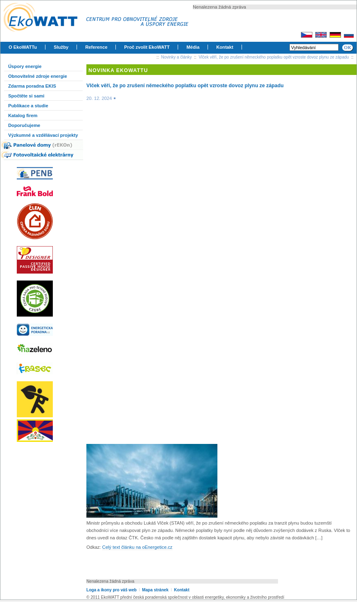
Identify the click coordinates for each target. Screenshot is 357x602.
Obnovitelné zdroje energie (37, 76)
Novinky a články (176, 57)
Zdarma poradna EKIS (32, 86)
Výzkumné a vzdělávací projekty (43, 135)
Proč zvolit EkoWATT (146, 47)
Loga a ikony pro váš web (111, 590)
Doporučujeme (24, 125)
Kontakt (224, 47)
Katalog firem (23, 115)
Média (192, 47)
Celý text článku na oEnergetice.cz (137, 547)
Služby (61, 47)
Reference (96, 47)
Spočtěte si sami (26, 95)
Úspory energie (24, 66)
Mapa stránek (155, 590)
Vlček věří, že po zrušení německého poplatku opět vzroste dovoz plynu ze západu (274, 57)
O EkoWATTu (23, 47)
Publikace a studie (28, 105)
